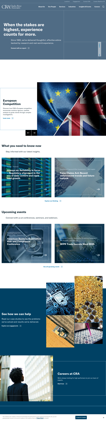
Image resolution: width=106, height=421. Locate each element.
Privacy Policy (40, 418)
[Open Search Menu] (103, 7)
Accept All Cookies (81, 417)
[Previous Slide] (28, 133)
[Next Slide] (34, 133)
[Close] (103, 417)
